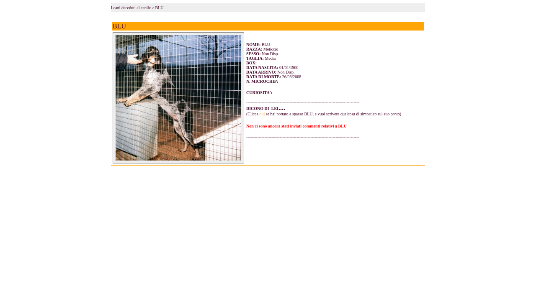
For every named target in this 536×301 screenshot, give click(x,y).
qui (262, 114)
